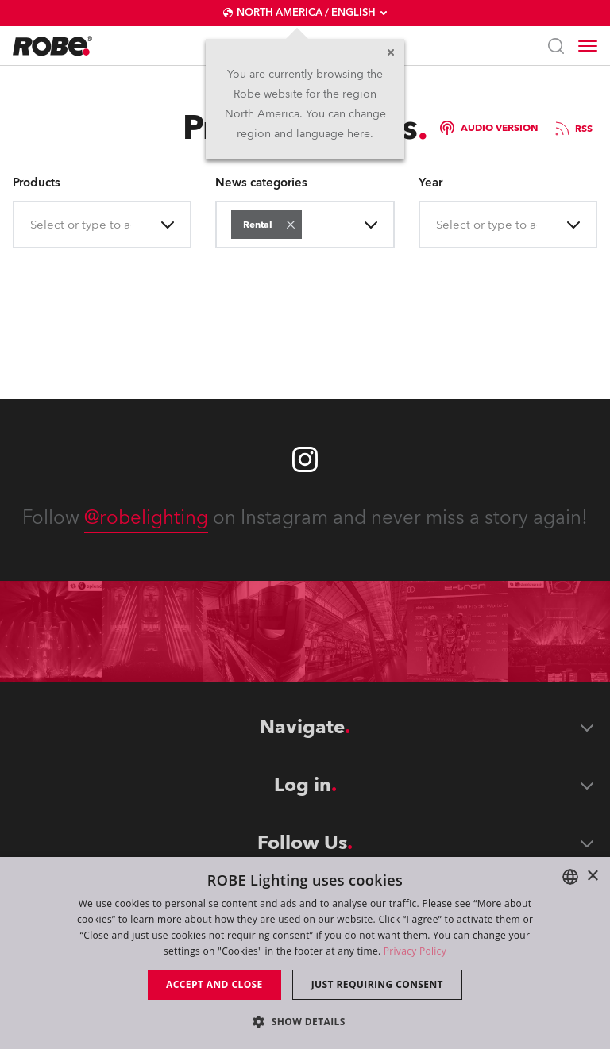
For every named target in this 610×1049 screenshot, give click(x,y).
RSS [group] (573, 128)
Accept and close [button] (214, 984)
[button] (291, 225)
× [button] (592, 876)
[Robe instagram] (305, 459)
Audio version (489, 127)
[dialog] (305, 953)
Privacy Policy (415, 951)
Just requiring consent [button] (377, 984)
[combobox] (31, 224)
